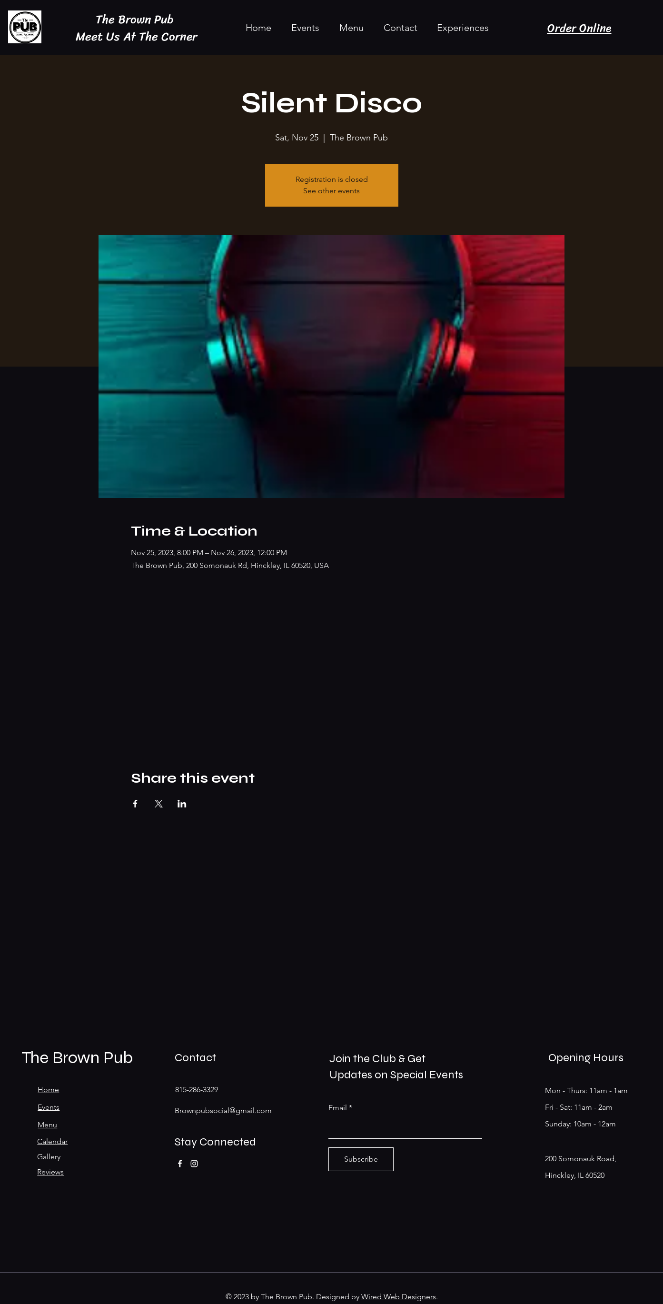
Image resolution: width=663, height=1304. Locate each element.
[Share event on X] (158, 803)
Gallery (48, 1156)
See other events (331, 190)
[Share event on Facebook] (135, 803)
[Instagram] (194, 1163)
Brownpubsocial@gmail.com (223, 1110)
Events (48, 1107)
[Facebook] (180, 1163)
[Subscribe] (361, 1159)
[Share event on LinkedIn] (182, 803)
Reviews (50, 1171)
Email (337, 1108)
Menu (47, 1124)
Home (48, 1089)
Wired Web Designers (398, 1296)
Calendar (52, 1141)
